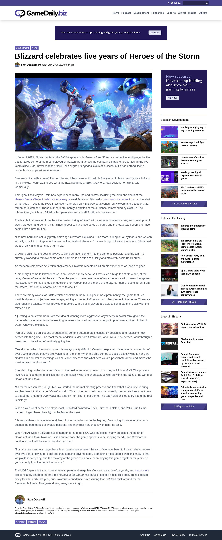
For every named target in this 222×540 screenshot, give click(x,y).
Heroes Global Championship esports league (42, 199)
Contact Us (160, 535)
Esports (171, 13)
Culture (203, 13)
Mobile (192, 13)
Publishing (157, 13)
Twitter (53, 513)
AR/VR (182, 13)
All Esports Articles (184, 406)
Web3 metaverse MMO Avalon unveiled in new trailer (192, 190)
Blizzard (32, 522)
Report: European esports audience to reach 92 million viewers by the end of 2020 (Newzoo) (193, 360)
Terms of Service (198, 535)
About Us (145, 535)
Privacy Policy (177, 535)
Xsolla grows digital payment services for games (191, 175)
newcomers (142, 470)
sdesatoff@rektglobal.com (25, 513)
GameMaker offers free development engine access (192, 160)
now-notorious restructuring (119, 199)
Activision (20, 522)
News (116, 13)
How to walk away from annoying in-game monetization (192, 258)
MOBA (42, 522)
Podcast (126, 13)
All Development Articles (184, 203)
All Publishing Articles (184, 302)
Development (141, 13)
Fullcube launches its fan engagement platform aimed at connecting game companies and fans (193, 393)
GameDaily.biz (31, 535)
